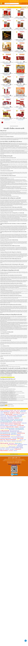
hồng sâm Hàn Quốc (10, 426)
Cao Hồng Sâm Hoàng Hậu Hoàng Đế (6, 420)
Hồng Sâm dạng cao (18, 443)
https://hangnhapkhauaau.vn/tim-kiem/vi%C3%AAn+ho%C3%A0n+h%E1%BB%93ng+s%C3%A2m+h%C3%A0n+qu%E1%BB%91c (12, 395)
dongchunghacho (14, 433)
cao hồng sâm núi (2, 428)
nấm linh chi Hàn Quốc (19, 419)
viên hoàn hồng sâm (2, 414)
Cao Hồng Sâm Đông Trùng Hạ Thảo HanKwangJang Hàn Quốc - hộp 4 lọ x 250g (6, 62)
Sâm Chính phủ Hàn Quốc (5, 436)
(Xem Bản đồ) (24, 460)
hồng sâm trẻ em (13, 411)
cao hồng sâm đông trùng (23, 410)
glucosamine (24, 416)
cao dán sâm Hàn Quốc (15, 414)
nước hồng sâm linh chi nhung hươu (4, 419)
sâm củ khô (18, 410)
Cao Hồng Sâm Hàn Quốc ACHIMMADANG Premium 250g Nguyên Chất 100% (6, 40)
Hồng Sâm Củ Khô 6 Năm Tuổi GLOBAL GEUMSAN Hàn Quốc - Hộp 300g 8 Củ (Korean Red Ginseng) (20, 29)
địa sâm (25, 439)
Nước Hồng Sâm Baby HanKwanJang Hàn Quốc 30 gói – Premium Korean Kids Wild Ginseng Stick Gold (20, 96)
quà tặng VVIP (18, 435)
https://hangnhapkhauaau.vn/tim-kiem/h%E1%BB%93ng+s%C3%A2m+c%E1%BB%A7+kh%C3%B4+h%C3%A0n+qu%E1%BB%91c (12, 397)
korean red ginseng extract (19, 429)
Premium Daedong (14, 438)
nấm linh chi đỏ (22, 411)
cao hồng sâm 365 (2, 424)
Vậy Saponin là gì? (2, 146)
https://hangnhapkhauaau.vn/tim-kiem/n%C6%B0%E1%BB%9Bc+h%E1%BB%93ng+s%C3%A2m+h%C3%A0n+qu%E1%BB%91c (12, 392)
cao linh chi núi (15, 450)
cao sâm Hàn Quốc (20, 425)
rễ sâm (8, 415)
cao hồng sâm (17, 412)
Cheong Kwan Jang (17, 424)
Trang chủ (1, 5)
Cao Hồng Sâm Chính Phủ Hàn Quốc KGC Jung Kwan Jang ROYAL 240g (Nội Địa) (20, 40)
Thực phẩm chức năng (6, 5)
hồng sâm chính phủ (4, 450)
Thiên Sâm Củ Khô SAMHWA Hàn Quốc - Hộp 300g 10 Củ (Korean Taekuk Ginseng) (6, 51)
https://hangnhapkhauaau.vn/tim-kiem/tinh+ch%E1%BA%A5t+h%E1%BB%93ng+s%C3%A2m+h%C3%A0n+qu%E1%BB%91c (12, 400)
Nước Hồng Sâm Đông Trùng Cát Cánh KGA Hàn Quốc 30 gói (20, 107)
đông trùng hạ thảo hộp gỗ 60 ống (6, 421)
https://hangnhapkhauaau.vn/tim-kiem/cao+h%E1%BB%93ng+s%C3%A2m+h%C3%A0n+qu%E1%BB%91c (9, 394)
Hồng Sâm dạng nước (4, 443)
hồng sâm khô (2, 439)
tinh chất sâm (12, 412)
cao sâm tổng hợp (10, 450)
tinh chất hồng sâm (13, 435)
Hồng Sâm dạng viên (11, 443)
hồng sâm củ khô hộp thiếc (11, 439)
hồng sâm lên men (18, 434)
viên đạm (15, 410)
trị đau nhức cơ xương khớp (4, 429)
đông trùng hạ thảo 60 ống (18, 420)
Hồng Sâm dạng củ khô (3, 444)
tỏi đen (5, 415)
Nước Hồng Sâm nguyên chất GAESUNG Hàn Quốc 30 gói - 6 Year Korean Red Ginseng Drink (6, 118)
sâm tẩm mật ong (6, 410)
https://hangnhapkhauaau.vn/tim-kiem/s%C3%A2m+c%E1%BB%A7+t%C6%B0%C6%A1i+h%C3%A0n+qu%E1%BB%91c (11, 391)
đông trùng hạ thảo (9, 414)
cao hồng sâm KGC (17, 449)
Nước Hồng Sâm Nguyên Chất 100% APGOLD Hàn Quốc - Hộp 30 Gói (6, 17)
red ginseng (16, 426)
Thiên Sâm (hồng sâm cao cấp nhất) (5, 445)
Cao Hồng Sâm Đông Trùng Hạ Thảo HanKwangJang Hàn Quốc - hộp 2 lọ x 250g (20, 62)
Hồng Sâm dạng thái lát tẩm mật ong (12, 444)
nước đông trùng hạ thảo (19, 428)
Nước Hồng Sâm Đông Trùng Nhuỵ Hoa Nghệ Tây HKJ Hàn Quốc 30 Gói (7, 107)
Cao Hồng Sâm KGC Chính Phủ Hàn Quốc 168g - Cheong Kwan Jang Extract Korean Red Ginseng (20, 51)
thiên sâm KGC (21, 439)
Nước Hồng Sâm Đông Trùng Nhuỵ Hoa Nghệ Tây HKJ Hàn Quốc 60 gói (7, 96)
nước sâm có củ (2, 415)
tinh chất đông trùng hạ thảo (10, 428)
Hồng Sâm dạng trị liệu (20, 445)
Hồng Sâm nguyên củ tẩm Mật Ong (4, 425)
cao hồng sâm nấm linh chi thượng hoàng (5, 435)
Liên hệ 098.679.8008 (7, 41)
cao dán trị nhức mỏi (21, 414)
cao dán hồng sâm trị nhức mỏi (12, 425)
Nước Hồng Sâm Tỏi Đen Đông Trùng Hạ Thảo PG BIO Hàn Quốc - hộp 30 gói (6, 74)
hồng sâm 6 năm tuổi (13, 434)
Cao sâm (1, 410)
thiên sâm (18, 439)
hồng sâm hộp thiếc (14, 445)
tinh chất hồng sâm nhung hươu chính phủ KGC (6, 438)
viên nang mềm (11, 410)
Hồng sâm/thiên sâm (12, 5)
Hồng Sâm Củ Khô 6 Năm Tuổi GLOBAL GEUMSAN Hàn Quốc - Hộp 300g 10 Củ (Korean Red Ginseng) (7, 29)
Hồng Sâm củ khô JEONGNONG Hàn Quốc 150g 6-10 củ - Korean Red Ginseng (20, 74)
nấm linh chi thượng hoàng (12, 415)
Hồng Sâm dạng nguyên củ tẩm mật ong (22, 444)
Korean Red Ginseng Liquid (5, 434)
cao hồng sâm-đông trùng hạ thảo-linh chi (5, 411)
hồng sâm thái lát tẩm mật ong (9, 424)
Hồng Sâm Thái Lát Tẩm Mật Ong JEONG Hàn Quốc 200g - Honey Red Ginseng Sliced (20, 118)
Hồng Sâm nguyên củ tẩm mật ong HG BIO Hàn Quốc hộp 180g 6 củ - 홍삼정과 (7, 85)
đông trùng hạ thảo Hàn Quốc (5, 433)
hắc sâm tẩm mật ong (11, 419)
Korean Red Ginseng (21, 433)
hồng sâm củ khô (20, 438)
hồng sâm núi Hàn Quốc (12, 429)
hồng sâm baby (17, 411)
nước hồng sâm (6, 412)
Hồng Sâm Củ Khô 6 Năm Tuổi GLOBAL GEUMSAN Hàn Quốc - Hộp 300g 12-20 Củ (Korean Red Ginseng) (20, 17)
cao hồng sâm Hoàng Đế (17, 416)
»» (19, 122)
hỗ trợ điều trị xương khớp (4, 446)
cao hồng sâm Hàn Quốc (4, 430)
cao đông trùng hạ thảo (19, 415)
